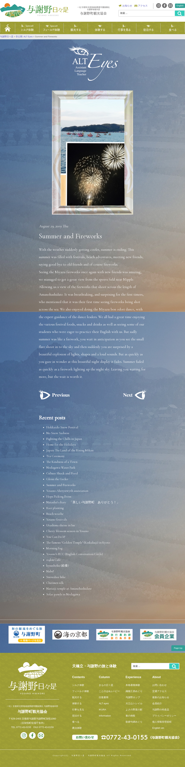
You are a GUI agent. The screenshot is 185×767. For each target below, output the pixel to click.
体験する (100, 29)
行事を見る (124, 29)
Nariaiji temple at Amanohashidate (69, 589)
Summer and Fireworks (60, 485)
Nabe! (50, 571)
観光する (75, 29)
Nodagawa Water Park (60, 468)
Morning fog (54, 548)
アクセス (143, 5)
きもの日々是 (106, 685)
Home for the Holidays (61, 445)
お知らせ (127, 5)
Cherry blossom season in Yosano (67, 531)
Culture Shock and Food (62, 473)
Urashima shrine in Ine (60, 525)
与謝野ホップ (133, 697)
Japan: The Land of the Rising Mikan (69, 450)
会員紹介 (157, 703)
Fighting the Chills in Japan (64, 439)
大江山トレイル (134, 703)
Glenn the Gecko (57, 479)
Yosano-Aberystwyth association (67, 491)
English (180, 5)
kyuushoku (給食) (57, 566)
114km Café (53, 560)
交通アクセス (159, 691)
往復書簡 (103, 697)
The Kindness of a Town (61, 462)
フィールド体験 (51, 29)
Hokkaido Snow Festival (62, 427)
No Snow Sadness (57, 433)
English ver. (158, 728)
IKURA (102, 709)
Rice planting (55, 508)
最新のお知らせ (160, 697)
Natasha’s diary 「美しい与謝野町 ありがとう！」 (83, 502)
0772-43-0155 (23, 727)
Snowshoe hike (55, 577)
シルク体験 (27, 29)
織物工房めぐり (134, 691)
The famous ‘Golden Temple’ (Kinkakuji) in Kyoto (78, 542)
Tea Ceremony (55, 456)
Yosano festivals (56, 519)
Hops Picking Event (58, 496)
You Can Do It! (55, 537)
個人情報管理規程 (161, 721)
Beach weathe (54, 514)
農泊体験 (77, 728)
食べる (172, 29)
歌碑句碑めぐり (134, 721)
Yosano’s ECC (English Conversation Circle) (74, 554)
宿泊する (148, 29)
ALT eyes (104, 703)
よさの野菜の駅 (134, 709)
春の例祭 (130, 715)
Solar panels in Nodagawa (63, 594)
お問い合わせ (159, 685)
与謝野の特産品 (160, 709)
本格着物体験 (133, 685)
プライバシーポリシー (164, 715)
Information (105, 715)
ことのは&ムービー (109, 691)
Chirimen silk (55, 583)
